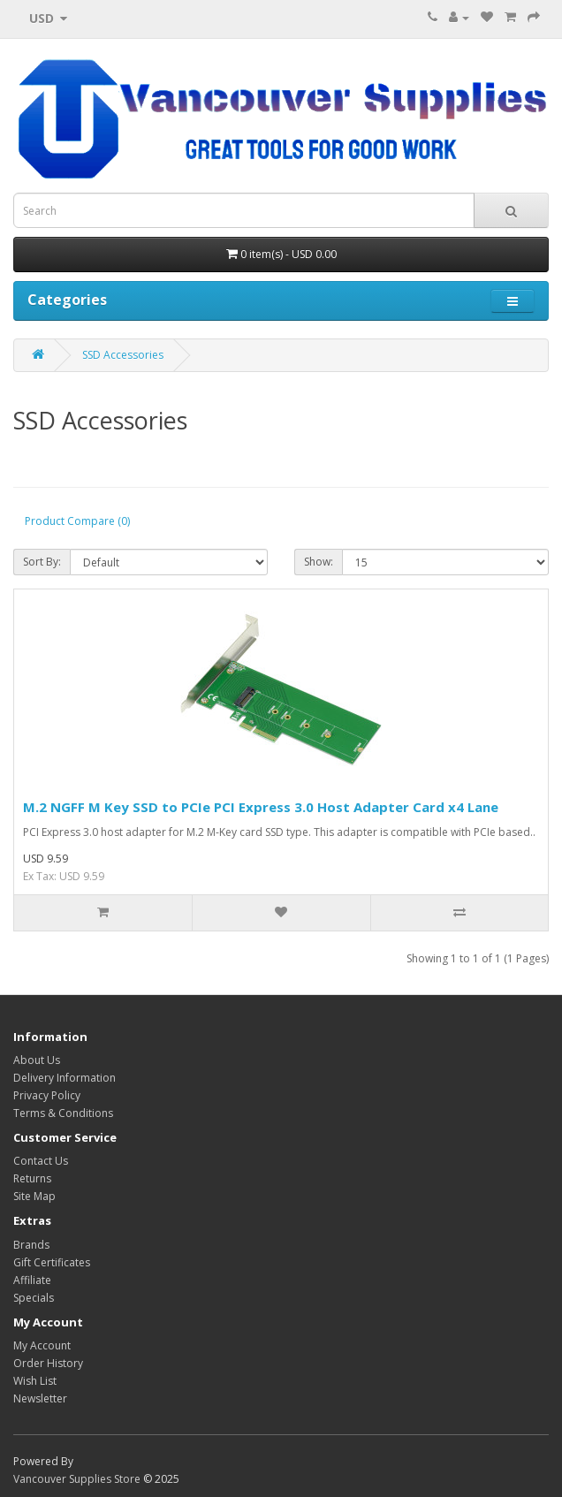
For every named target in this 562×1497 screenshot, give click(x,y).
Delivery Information (64, 1077)
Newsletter (40, 1398)
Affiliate (32, 1280)
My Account (42, 1345)
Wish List (35, 1380)
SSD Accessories (122, 354)
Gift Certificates (51, 1262)
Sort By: (42, 561)
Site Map (34, 1196)
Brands (31, 1244)
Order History (48, 1363)
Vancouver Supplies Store (76, 1478)
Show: (318, 561)
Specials (33, 1297)
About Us (36, 1060)
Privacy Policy (46, 1095)
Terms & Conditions (63, 1113)
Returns (32, 1178)
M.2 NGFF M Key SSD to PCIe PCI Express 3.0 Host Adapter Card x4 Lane (260, 807)
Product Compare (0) (77, 520)
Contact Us (40, 1160)
